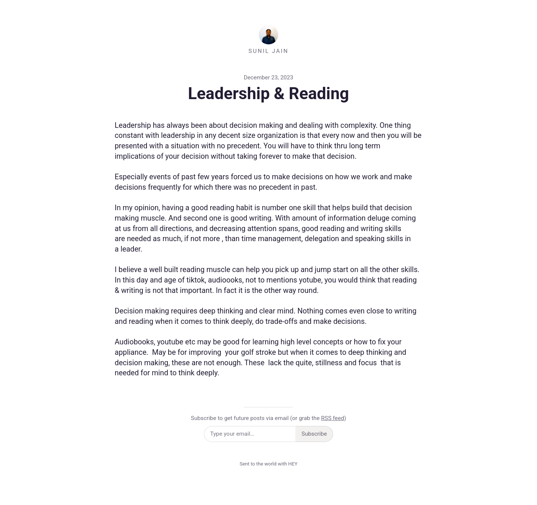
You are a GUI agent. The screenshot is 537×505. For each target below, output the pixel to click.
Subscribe (314, 433)
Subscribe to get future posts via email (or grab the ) (268, 418)
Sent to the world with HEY (268, 464)
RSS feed (332, 418)
